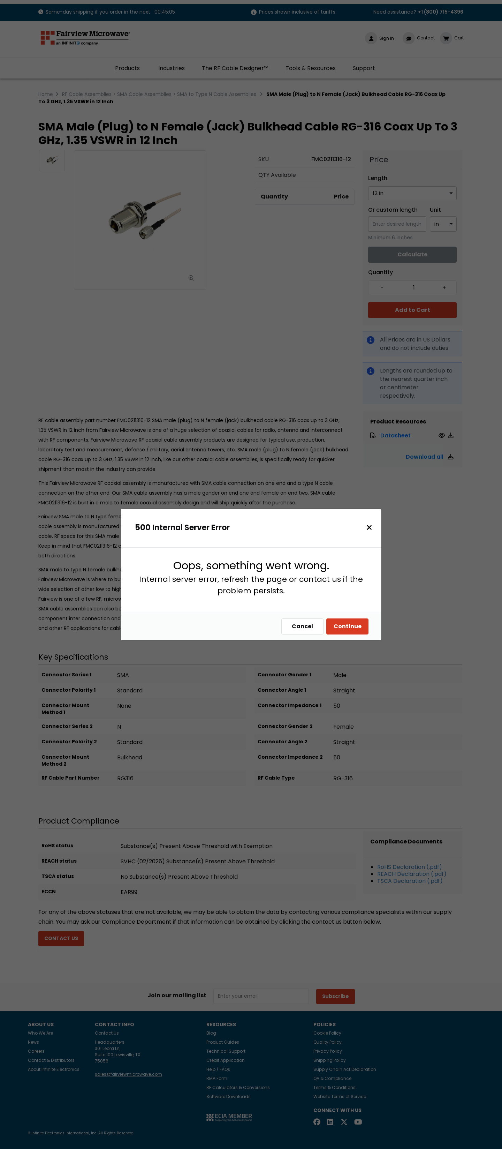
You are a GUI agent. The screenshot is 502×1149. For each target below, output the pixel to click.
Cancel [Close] (304, 626)
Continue (349, 626)
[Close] (371, 527)
